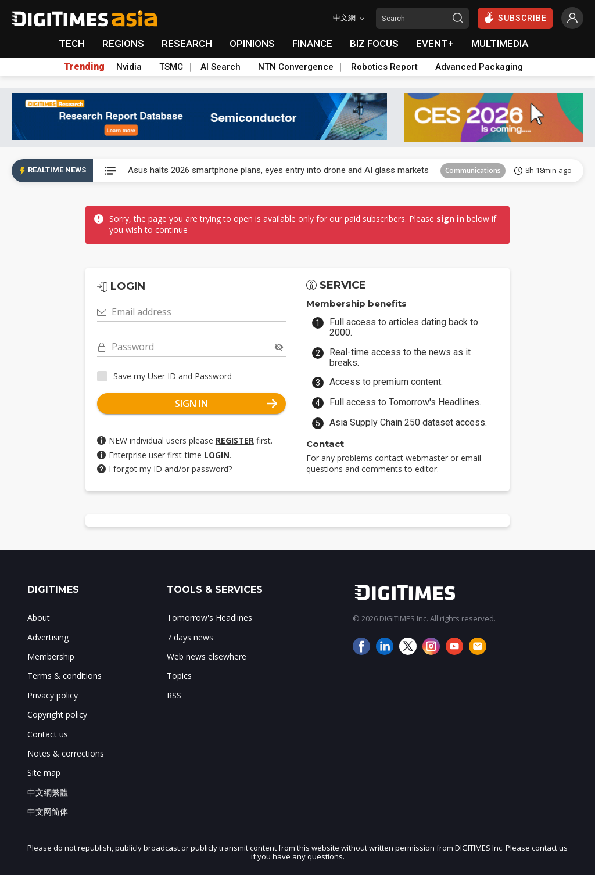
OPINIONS (252, 43)
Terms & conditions (64, 675)
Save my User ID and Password (172, 375)
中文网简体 (47, 811)
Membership (50, 656)
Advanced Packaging (479, 67)
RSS (174, 695)
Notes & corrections (65, 753)
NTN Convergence (296, 67)
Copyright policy (57, 714)
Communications (473, 170)
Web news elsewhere (206, 656)
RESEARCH (187, 43)
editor (426, 468)
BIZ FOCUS (374, 43)
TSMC (171, 67)
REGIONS (123, 43)
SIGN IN (226, 403)
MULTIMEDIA (499, 43)
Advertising (48, 637)
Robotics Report (384, 67)
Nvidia (129, 67)
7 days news (190, 637)
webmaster (427, 457)
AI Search (220, 67)
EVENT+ (435, 43)
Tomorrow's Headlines (209, 617)
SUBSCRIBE (515, 17)
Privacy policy (52, 695)
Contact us (47, 734)
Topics (179, 675)
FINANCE (312, 43)
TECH (72, 43)
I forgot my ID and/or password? (170, 468)
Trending (84, 67)
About (38, 617)
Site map (43, 772)
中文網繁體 (47, 792)
